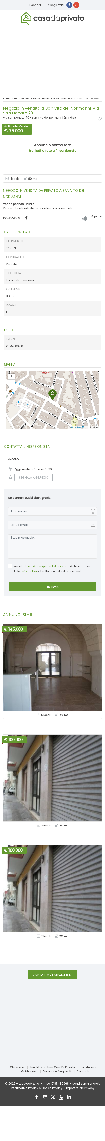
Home (6, 98)
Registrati (55, 5)
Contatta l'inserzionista (52, 975)
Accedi (34, 5)
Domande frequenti (57, 1072)
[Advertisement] (52, 59)
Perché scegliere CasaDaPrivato (52, 1067)
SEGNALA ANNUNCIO (31, 477)
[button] (52, 395)
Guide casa (29, 1072)
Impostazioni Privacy (80, 1088)
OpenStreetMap (78, 427)
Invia (53, 587)
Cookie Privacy (52, 1088)
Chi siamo (17, 1067)
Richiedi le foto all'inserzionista (52, 151)
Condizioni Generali (85, 1084)
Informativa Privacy (24, 1088)
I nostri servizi (90, 1067)
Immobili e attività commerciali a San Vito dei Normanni (48, 98)
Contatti (83, 1072)
